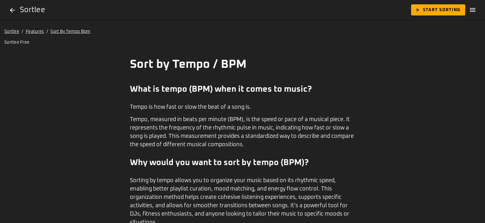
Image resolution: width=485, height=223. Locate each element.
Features (35, 31)
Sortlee (11, 31)
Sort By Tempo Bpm (70, 31)
